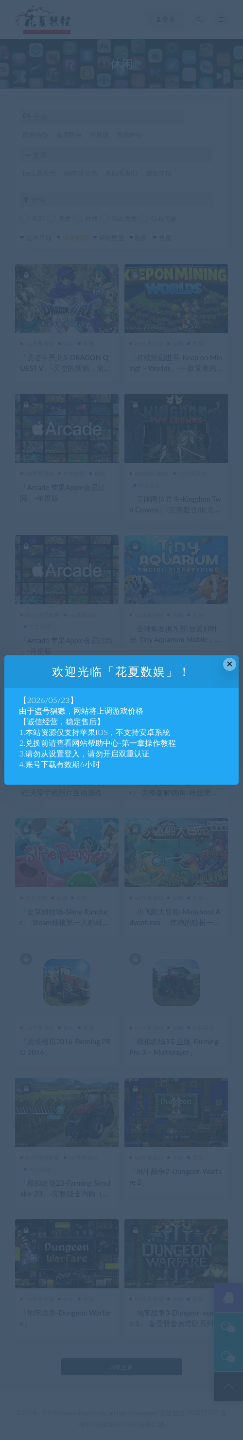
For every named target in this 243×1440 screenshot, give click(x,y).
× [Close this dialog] (229, 664)
